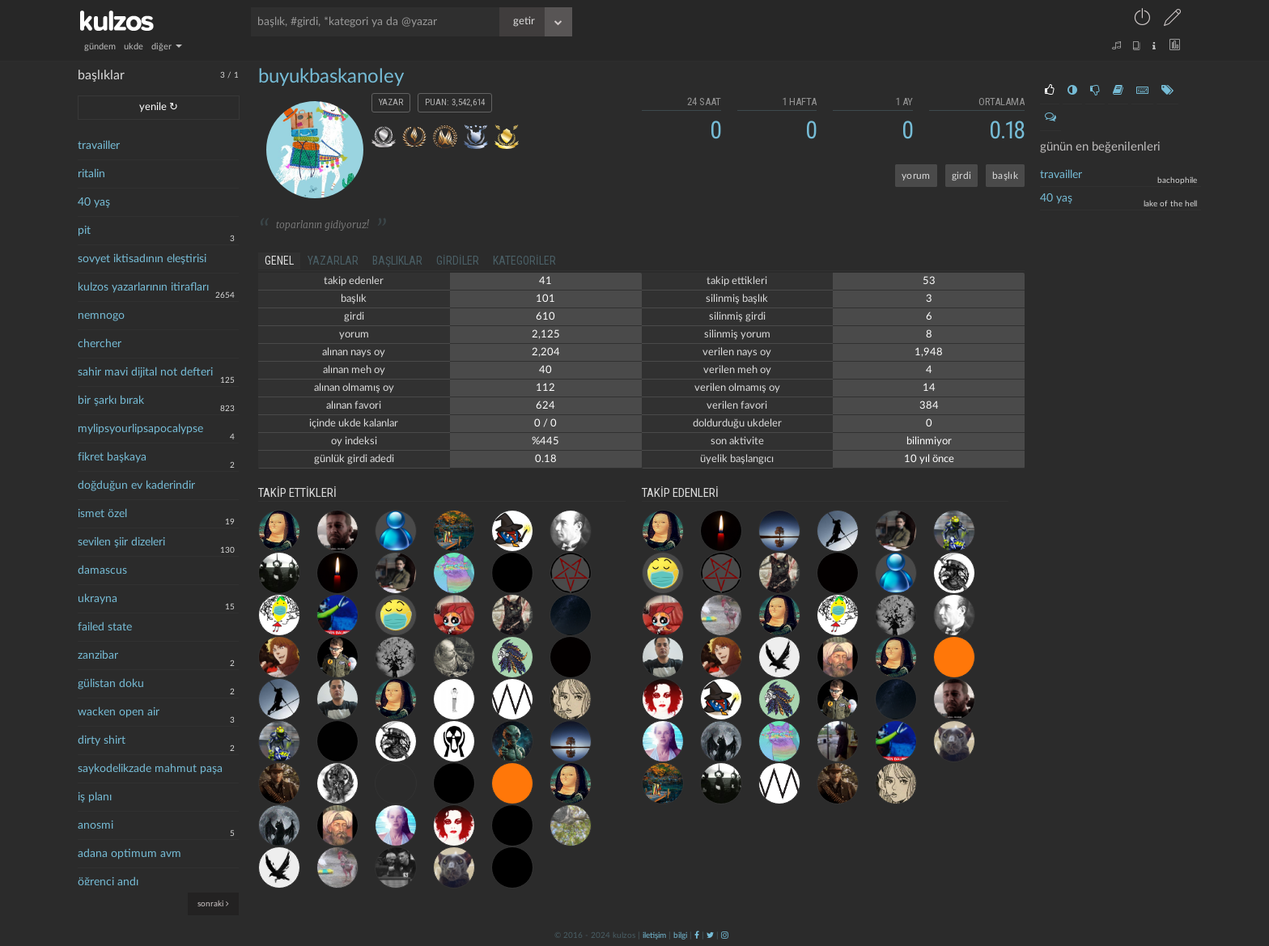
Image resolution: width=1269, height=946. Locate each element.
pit (84, 230)
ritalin (91, 174)
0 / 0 (545, 423)
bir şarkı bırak (111, 400)
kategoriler (524, 260)
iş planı (95, 797)
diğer (166, 46)
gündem (100, 46)
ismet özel (102, 514)
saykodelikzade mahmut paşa (150, 768)
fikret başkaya (112, 457)
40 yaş (94, 202)
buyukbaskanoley (331, 77)
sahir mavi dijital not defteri (145, 372)
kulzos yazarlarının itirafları (143, 287)
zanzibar (98, 655)
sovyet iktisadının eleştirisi (142, 259)
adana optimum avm (129, 853)
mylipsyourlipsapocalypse (140, 429)
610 (545, 317)
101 (545, 299)
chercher (99, 344)
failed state (105, 627)
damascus (102, 570)
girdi (962, 175)
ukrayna (97, 599)
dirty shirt (101, 740)
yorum (916, 175)
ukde (133, 46)
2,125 (546, 334)
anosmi (95, 825)
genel (279, 260)
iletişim (654, 935)
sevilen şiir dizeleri (121, 542)
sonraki (213, 903)
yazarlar (333, 260)
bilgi (680, 935)
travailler (99, 145)
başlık (1005, 175)
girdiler (457, 260)
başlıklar (397, 260)
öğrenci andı (108, 882)
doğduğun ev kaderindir (136, 485)
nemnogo (101, 315)
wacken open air (118, 712)
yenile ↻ (158, 107)
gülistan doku (111, 683)
